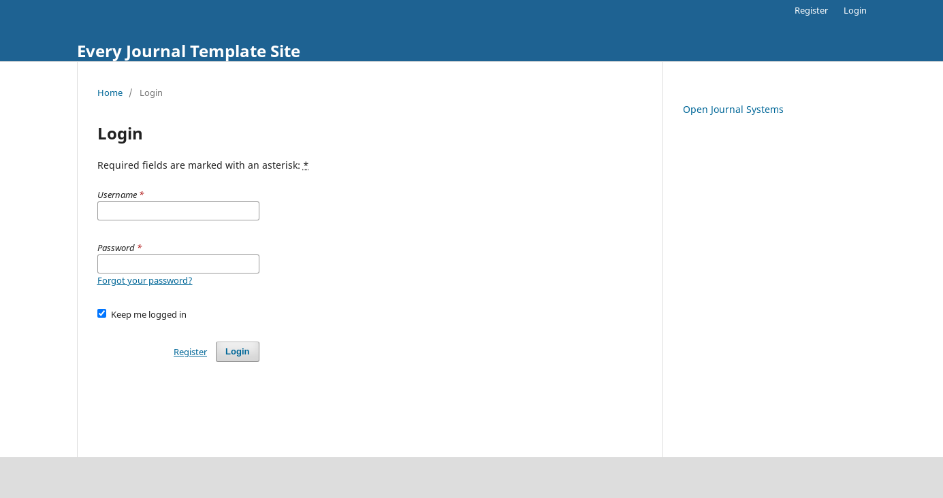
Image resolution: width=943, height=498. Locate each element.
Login (855, 10)
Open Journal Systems (733, 109)
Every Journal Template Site (188, 50)
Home (110, 92)
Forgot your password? (145, 280)
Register (811, 10)
